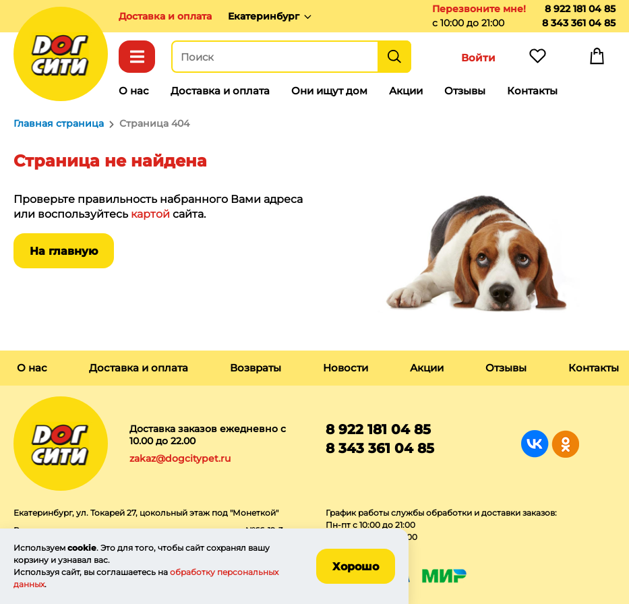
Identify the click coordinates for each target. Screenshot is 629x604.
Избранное (537, 59)
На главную (64, 251)
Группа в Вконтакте (535, 444)
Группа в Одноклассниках (565, 444)
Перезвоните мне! (479, 9)
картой (150, 214)
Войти (478, 57)
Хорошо (355, 566)
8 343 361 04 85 (579, 23)
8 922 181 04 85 (580, 9)
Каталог (137, 56)
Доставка (165, 16)
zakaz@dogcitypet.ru (180, 458)
